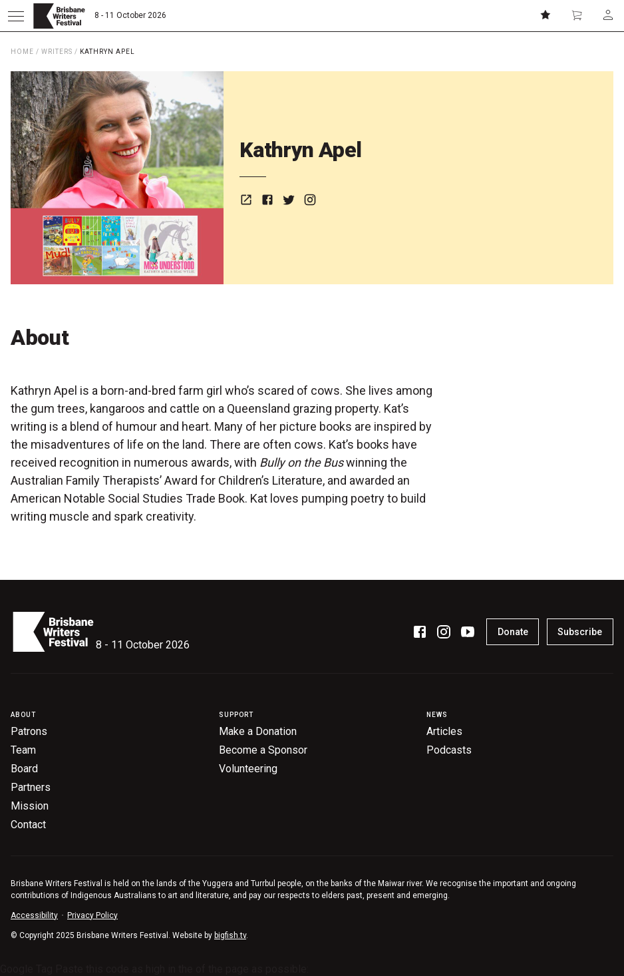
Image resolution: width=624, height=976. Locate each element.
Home (22, 51)
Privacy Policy (92, 915)
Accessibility (34, 915)
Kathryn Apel (107, 51)
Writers (57, 51)
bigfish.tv (230, 935)
